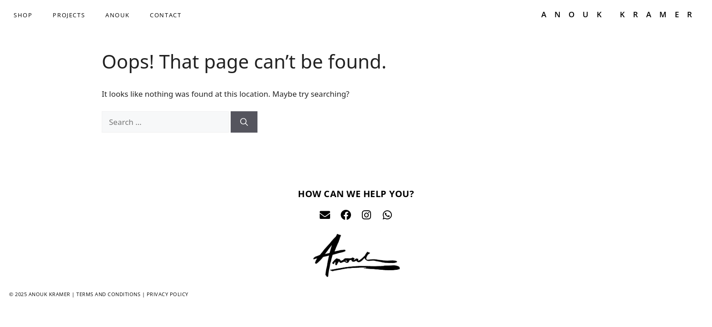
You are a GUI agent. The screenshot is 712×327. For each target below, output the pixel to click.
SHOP (23, 15)
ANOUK (117, 15)
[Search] (244, 122)
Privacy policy (167, 294)
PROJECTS (69, 15)
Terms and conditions (108, 294)
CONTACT (165, 15)
